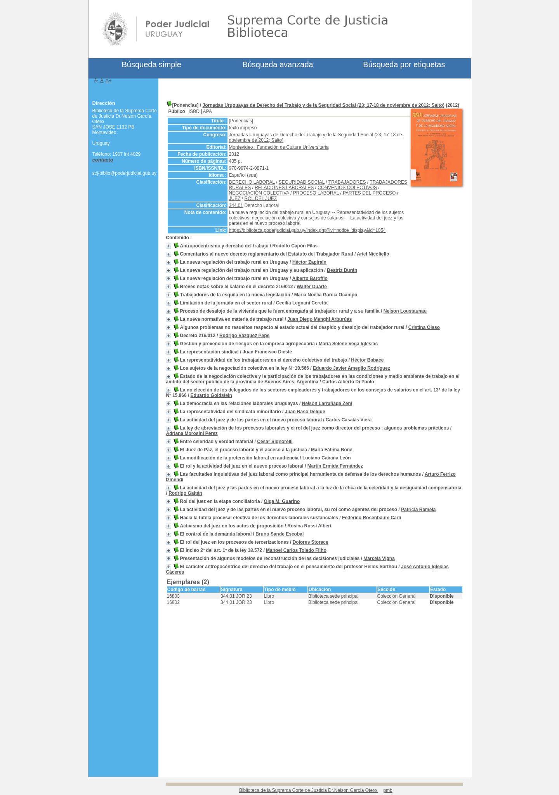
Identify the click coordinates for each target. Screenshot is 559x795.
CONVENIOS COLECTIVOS (347, 187)
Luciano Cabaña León (326, 458)
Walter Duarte (312, 286)
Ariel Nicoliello (373, 254)
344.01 (236, 205)
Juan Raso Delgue (305, 411)
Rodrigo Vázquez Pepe (244, 335)
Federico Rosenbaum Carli (371, 517)
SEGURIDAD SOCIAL (302, 182)
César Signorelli (274, 441)
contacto (102, 160)
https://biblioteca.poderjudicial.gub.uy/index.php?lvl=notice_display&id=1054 (307, 230)
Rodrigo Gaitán (185, 493)
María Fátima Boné (331, 449)
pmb (387, 790)
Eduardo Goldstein (211, 395)
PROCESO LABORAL (316, 193)
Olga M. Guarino (282, 501)
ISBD (194, 111)
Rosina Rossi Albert (309, 526)
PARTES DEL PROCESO (369, 193)
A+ (108, 81)
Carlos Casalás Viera (349, 420)
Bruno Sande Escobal (279, 534)
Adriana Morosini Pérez (192, 433)
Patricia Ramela (418, 509)
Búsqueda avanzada (277, 64)
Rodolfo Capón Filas (295, 246)
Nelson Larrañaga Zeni (327, 403)
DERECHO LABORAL (252, 182)
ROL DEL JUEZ (261, 198)
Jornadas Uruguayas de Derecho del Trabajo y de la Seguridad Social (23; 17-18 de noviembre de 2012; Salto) (324, 105)
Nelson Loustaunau (405, 311)
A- (96, 80)
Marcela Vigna (378, 558)
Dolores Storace (310, 542)
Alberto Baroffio (309, 278)
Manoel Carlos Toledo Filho (296, 550)
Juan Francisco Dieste (267, 352)
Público (176, 111)
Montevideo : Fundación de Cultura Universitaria (279, 147)
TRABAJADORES (347, 182)
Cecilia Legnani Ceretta (302, 303)
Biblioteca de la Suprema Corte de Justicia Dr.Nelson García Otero (308, 790)
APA (207, 111)
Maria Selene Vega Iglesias (348, 343)
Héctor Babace (367, 360)
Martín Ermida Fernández (335, 466)
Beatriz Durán (342, 270)
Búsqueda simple (151, 64)
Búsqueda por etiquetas (404, 64)
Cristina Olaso (424, 327)
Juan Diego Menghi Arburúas (319, 319)
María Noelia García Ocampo (326, 294)
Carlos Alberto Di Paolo (348, 381)
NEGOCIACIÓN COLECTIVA (259, 193)
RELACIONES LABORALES (284, 187)
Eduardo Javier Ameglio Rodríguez (351, 368)
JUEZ (235, 198)
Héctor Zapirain (309, 262)
